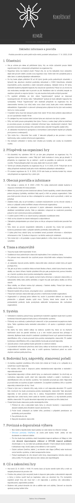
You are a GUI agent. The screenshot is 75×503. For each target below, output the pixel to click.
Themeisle (42, 498)
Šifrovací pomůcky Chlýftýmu (23, 433)
